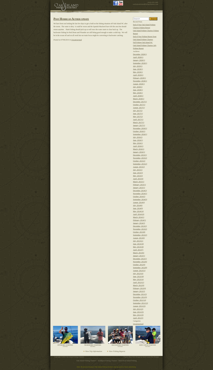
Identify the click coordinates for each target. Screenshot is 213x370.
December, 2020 (140, 54)
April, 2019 (138, 75)
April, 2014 (138, 214)
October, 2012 (139, 265)
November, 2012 (140, 262)
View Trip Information (93, 351)
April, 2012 (138, 282)
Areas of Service (150, 8)
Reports (137, 8)
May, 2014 (138, 211)
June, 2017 (138, 114)
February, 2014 (139, 220)
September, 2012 (140, 268)
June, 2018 (138, 90)
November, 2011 (140, 297)
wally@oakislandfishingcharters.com (145, 4)
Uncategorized (76, 40)
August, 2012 (139, 271)
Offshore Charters (65, 336)
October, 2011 (139, 300)
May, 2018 (138, 93)
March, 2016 (138, 149)
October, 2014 (139, 197)
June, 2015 (138, 173)
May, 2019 (138, 72)
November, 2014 (140, 194)
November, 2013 (140, 229)
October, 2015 (139, 161)
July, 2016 (137, 137)
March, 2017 (138, 122)
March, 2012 (138, 285)
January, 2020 (139, 60)
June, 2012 (138, 277)
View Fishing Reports (117, 351)
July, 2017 (137, 111)
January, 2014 (139, 223)
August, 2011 (139, 306)
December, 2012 (140, 259)
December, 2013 (140, 226)
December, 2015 (140, 155)
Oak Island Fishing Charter (66, 5)
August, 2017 (139, 108)
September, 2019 (140, 63)
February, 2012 (139, 288)
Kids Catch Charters (147, 336)
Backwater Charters (120, 336)
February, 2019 (139, 78)
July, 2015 (137, 170)
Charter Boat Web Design (131, 357)
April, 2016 (138, 146)
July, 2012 (138, 274)
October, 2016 (139, 131)
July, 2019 (137, 66)
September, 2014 (140, 199)
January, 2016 (139, 152)
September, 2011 (140, 303)
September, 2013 (140, 235)
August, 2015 (139, 167)
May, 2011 (138, 315)
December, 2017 (140, 102)
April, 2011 (138, 318)
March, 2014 (138, 217)
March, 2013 (138, 253)
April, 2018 (138, 96)
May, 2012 (138, 279)
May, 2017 (138, 117)
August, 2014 (139, 202)
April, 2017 (138, 119)
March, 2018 (138, 99)
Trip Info (91, 8)
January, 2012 (139, 291)
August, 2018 (139, 84)
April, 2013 (138, 250)
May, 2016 (138, 143)
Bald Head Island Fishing (128, 361)
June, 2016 (138, 140)
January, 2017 (139, 125)
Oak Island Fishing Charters (86, 361)
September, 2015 (140, 164)
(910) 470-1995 (153, 2)
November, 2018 (140, 81)
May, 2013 (138, 247)
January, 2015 (139, 188)
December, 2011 (140, 294)
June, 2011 (138, 312)
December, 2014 (140, 191)
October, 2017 (139, 105)
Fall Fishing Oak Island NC (143, 42)
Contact (128, 8)
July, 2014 (137, 205)
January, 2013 (139, 256)
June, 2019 (138, 69)
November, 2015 (140, 158)
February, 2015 (139, 185)
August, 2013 (139, 238)
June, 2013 (138, 244)
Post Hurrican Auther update (71, 18)
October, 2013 (139, 232)
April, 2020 (138, 57)
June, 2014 (138, 208)
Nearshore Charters (92, 336)
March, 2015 (138, 182)
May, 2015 (138, 176)
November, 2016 (140, 128)
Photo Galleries (114, 8)
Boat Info (100, 8)
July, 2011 (138, 309)
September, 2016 (140, 134)
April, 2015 (138, 179)
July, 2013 (138, 241)
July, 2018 (137, 87)
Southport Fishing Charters (107, 361)
